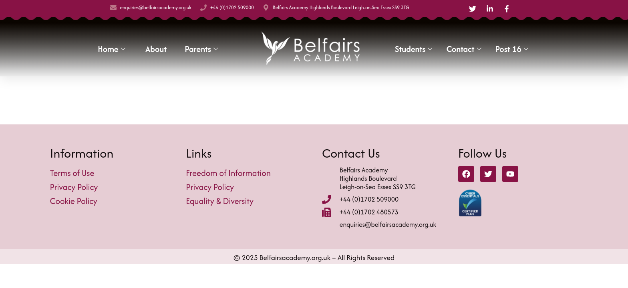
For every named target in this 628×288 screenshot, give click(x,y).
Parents (202, 49)
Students (414, 49)
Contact (464, 49)
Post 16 (512, 49)
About (156, 49)
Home (112, 49)
